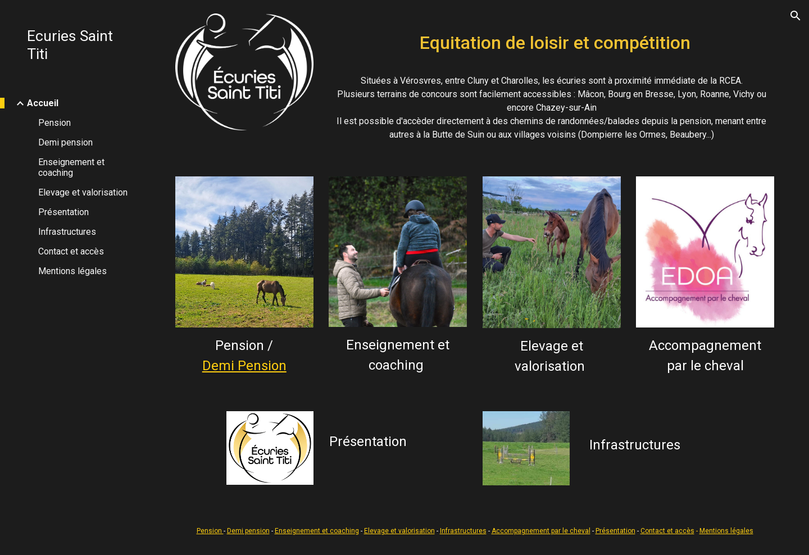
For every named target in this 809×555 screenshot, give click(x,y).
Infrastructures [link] (67, 231)
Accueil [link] (42, 103)
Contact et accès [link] (71, 251)
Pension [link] (54, 122)
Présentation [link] (63, 212)
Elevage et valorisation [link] (83, 192)
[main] (551, 39)
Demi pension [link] (65, 142)
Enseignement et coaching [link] (71, 167)
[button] (795, 15)
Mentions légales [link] (72, 271)
